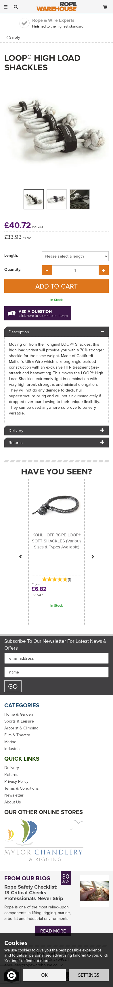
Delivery (11, 767)
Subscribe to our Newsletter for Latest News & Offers (55, 644)
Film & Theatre (17, 735)
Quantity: (13, 269)
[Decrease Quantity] (47, 270)
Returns (11, 774)
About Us (12, 802)
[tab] (56, 331)
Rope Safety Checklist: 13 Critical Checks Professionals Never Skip (33, 892)
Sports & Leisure (19, 721)
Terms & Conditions (21, 788)
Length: (11, 255)
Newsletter (14, 795)
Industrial (12, 749)
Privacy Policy (16, 781)
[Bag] (105, 6)
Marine (10, 742)
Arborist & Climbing (21, 728)
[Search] (16, 6)
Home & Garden (18, 714)
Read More (53, 931)
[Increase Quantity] (104, 270)
